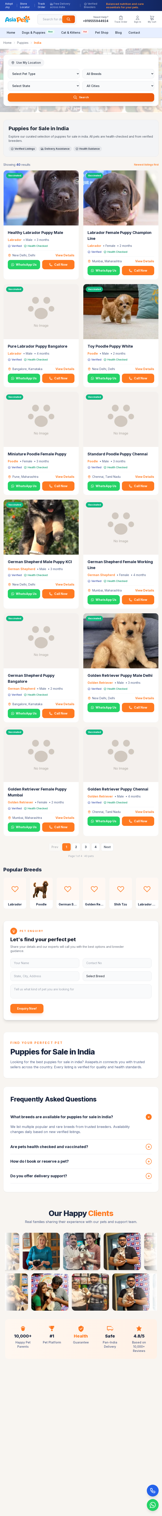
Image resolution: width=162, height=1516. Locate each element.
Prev (54, 848)
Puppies (22, 42)
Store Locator (25, 5)
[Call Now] (153, 1491)
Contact (134, 32)
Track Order (41, 5)
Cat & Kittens (74, 32)
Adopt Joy (9, 5)
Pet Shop (101, 32)
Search (81, 98)
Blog (118, 32)
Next (107, 848)
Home (11, 32)
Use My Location (26, 62)
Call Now (58, 265)
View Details (64, 256)
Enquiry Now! (27, 1009)
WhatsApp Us (24, 265)
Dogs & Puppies (38, 32)
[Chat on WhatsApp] (153, 1505)
